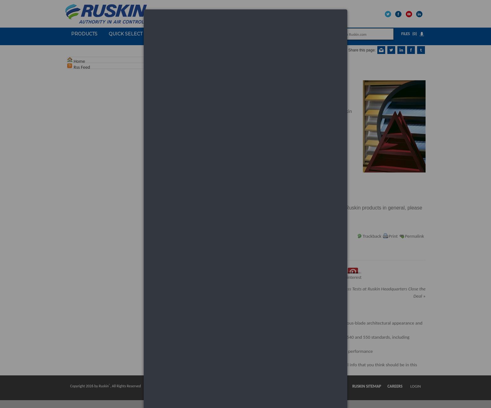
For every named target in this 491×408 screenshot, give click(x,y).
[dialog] (245, 33)
